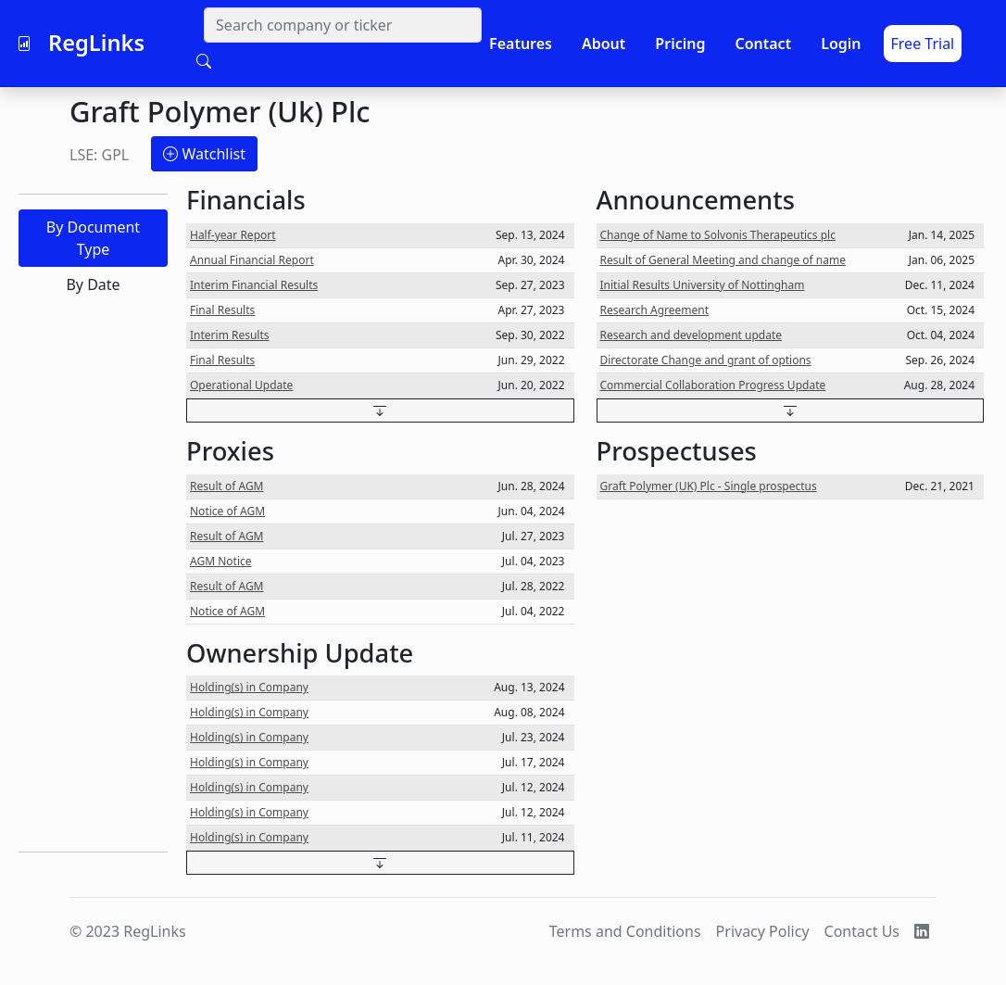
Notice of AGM (227, 511)
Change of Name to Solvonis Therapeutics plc (718, 235)
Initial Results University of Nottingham (702, 285)
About (603, 43)
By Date (92, 284)
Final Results (222, 310)
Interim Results (230, 335)
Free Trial (923, 43)
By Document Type (93, 238)
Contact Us (861, 931)
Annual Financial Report (252, 260)
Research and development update (691, 335)
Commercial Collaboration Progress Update (713, 385)
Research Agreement (655, 310)
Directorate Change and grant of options (705, 360)
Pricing (680, 43)
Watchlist (204, 154)
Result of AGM (227, 486)
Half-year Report (233, 235)
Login (841, 43)
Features (520, 43)
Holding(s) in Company (249, 687)
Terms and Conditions (625, 931)
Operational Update (241, 385)
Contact (763, 43)
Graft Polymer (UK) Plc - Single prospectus (708, 486)
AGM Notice (221, 561)
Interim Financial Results (254, 285)
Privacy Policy (763, 931)
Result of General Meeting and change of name (723, 260)
